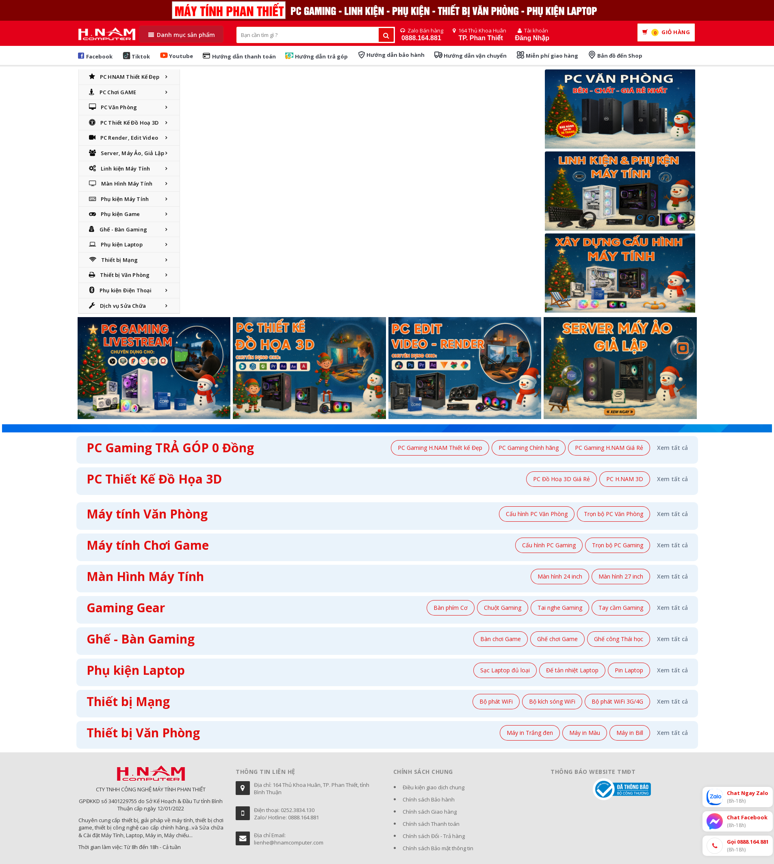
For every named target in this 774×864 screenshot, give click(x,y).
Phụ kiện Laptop (116, 244)
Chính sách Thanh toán (431, 823)
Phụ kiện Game (114, 214)
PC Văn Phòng (113, 107)
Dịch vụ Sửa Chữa (117, 305)
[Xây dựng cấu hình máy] (620, 274)
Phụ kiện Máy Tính (119, 199)
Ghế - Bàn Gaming (118, 229)
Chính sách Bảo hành (429, 799)
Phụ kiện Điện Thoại (120, 290)
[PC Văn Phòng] (620, 110)
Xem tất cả (672, 447)
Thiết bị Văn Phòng (119, 275)
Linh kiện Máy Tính (119, 168)
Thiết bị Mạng (113, 260)
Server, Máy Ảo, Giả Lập (127, 153)
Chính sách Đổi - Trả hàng (434, 836)
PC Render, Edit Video (123, 137)
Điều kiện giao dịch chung (433, 787)
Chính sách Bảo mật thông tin (438, 848)
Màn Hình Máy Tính (121, 183)
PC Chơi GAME (113, 92)
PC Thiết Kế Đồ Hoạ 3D (123, 122)
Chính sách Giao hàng (430, 811)
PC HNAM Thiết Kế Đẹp (124, 76)
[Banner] (620, 192)
